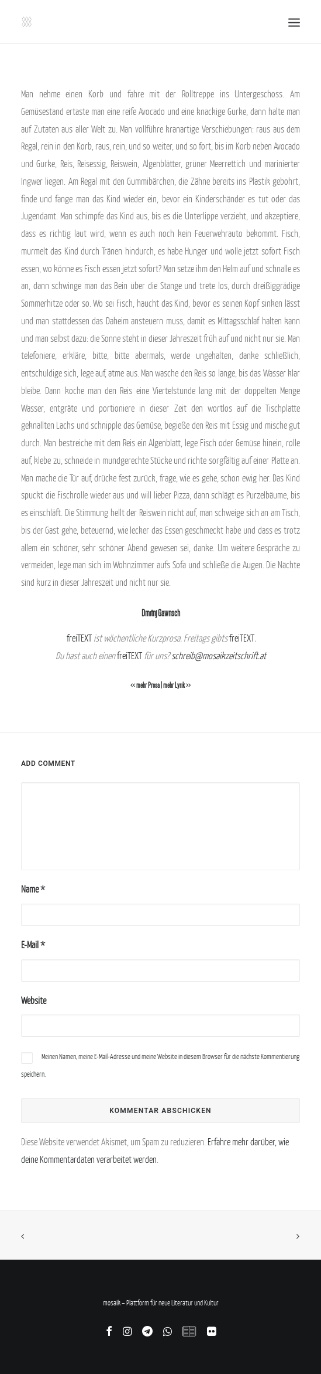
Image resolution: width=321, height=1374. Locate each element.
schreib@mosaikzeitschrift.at (218, 655)
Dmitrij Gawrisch (160, 613)
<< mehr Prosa (145, 685)
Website (33, 1000)
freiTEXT (79, 638)
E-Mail (33, 945)
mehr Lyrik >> (177, 685)
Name (33, 889)
